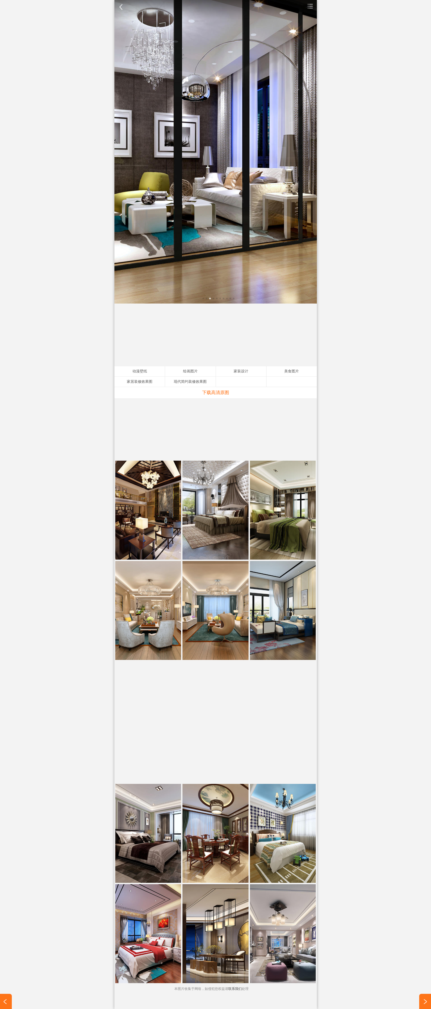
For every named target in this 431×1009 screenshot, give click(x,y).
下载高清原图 (215, 392)
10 (233, 298)
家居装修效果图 (139, 381)
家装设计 (310, 6)
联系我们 (235, 989)
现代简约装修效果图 (190, 381)
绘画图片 (190, 371)
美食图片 (291, 371)
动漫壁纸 (139, 371)
